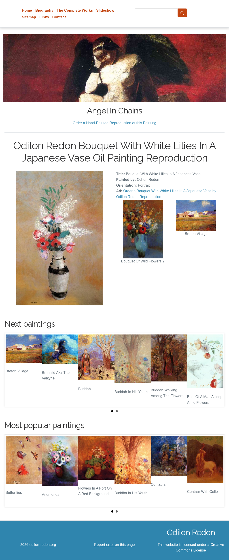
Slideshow (105, 10)
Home (27, 10)
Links (44, 17)
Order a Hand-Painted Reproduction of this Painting (114, 123)
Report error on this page (114, 545)
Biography (44, 10)
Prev (11, 370)
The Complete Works (75, 10)
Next (217, 370)
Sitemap (29, 17)
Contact (59, 17)
